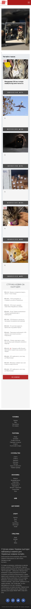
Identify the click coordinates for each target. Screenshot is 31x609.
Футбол (16, 517)
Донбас (15, 539)
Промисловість (15, 484)
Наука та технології (15, 466)
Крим (15, 537)
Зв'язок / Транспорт (15, 487)
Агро (15, 491)
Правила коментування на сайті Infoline (12, 558)
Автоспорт (16, 525)
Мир (15, 422)
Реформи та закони (15, 442)
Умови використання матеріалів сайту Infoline (14, 556)
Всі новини (16, 377)
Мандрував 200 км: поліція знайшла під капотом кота (14, 82)
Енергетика (15, 482)
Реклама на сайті (6, 560)
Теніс (15, 521)
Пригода (15, 464)
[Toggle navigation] (29, 2)
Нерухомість (15, 486)
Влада (15, 437)
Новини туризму (15, 467)
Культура (15, 462)
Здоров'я (15, 460)
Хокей (15, 526)
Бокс (15, 519)
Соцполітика (15, 489)
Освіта (15, 457)
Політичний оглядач (15, 446)
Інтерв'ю (15, 444)
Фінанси (15, 478)
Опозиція (15, 438)
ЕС (15, 541)
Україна (15, 420)
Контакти (3, 562)
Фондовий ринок (15, 480)
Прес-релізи (15, 424)
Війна (15, 543)
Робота (15, 458)
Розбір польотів (15, 440)
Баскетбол (15, 523)
